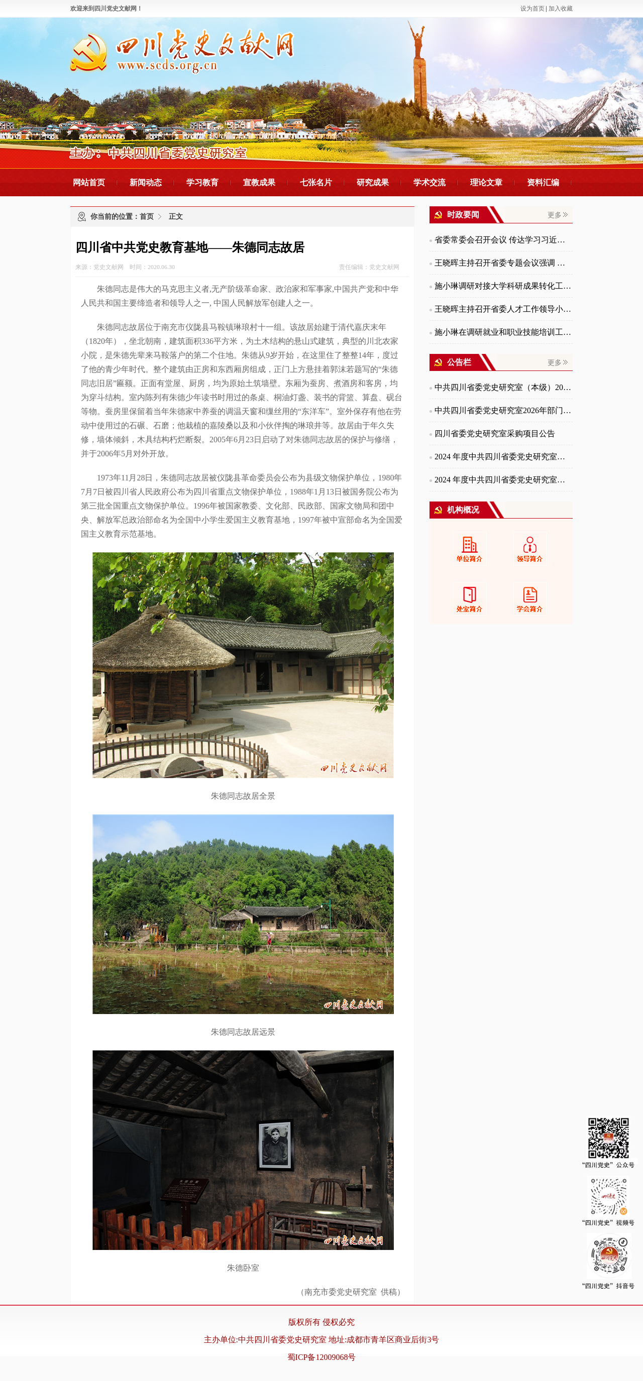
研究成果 (373, 182)
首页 (147, 216)
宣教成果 (259, 182)
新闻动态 (146, 182)
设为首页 (532, 8)
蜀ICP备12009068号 (321, 1357)
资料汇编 (543, 182)
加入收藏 (561, 8)
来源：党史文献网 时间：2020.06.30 (125, 267)
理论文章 (486, 182)
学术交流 (429, 182)
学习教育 (202, 182)
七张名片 (316, 182)
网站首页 (89, 182)
